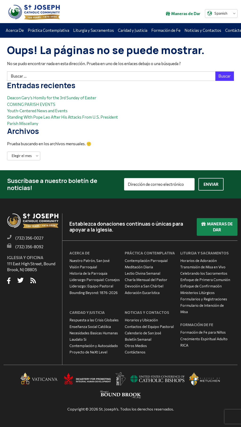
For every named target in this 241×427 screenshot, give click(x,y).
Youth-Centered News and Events (37, 110)
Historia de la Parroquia (88, 273)
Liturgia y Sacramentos (93, 30)
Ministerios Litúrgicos (197, 292)
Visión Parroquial (83, 267)
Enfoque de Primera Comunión (205, 280)
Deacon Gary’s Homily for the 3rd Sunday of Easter (51, 97)
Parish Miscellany (22, 123)
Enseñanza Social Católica (90, 326)
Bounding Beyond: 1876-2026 (93, 292)
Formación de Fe (166, 30)
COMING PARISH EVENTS (31, 104)
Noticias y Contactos (203, 30)
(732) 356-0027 (29, 238)
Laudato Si (77, 339)
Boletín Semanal (138, 339)
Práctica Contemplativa (48, 30)
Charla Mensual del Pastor (146, 280)
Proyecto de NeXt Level (88, 352)
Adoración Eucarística (142, 292)
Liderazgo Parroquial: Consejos (94, 280)
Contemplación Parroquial (146, 260)
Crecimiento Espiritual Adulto (204, 339)
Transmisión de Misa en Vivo (202, 267)
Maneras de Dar (183, 13)
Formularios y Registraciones (203, 299)
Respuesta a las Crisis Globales (94, 320)
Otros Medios (136, 346)
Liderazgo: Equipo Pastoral (91, 286)
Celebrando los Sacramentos (203, 273)
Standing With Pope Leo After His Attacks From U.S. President (62, 117)
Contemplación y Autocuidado (93, 346)
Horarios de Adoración (198, 260)
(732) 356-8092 (29, 246)
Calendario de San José (143, 333)
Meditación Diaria (139, 267)
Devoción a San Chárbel (144, 286)
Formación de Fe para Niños (203, 332)
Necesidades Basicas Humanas (93, 333)
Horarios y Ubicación (141, 320)
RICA (184, 345)
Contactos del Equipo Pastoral (149, 326)
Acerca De (15, 30)
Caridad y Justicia (132, 30)
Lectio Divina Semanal (142, 273)
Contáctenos (135, 352)
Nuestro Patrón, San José (89, 260)
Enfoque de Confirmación (201, 286)
